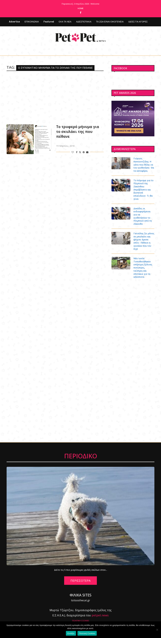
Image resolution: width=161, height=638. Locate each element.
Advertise (14, 21)
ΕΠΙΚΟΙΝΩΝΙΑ (32, 21)
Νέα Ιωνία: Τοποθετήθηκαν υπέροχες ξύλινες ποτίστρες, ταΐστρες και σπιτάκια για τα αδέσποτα (142, 264)
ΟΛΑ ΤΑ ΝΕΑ (65, 21)
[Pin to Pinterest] (84, 152)
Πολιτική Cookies (87, 633)
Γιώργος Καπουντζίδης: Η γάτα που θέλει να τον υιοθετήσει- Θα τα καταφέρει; (143, 164)
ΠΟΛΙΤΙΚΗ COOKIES (80, 617)
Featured (49, 21)
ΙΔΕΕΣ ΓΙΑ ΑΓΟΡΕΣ (138, 21)
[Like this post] (73, 152)
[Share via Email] (87, 152)
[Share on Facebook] (76, 152)
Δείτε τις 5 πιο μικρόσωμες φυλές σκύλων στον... (80, 566)
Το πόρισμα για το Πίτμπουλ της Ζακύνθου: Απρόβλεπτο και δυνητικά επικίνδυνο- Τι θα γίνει (143, 189)
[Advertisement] (55, 98)
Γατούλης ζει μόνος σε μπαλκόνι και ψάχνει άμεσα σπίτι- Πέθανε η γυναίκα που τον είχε (143, 237)
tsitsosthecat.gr (80, 596)
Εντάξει (70, 633)
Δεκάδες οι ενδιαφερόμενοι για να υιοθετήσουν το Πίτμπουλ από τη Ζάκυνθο (143, 214)
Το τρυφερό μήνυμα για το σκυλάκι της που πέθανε (77, 131)
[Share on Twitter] (80, 152)
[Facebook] (80, 12)
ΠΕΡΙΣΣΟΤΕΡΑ (80, 577)
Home (80, 8)
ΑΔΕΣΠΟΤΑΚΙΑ (83, 21)
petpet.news (100, 612)
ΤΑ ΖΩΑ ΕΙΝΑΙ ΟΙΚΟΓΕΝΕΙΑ (110, 21)
